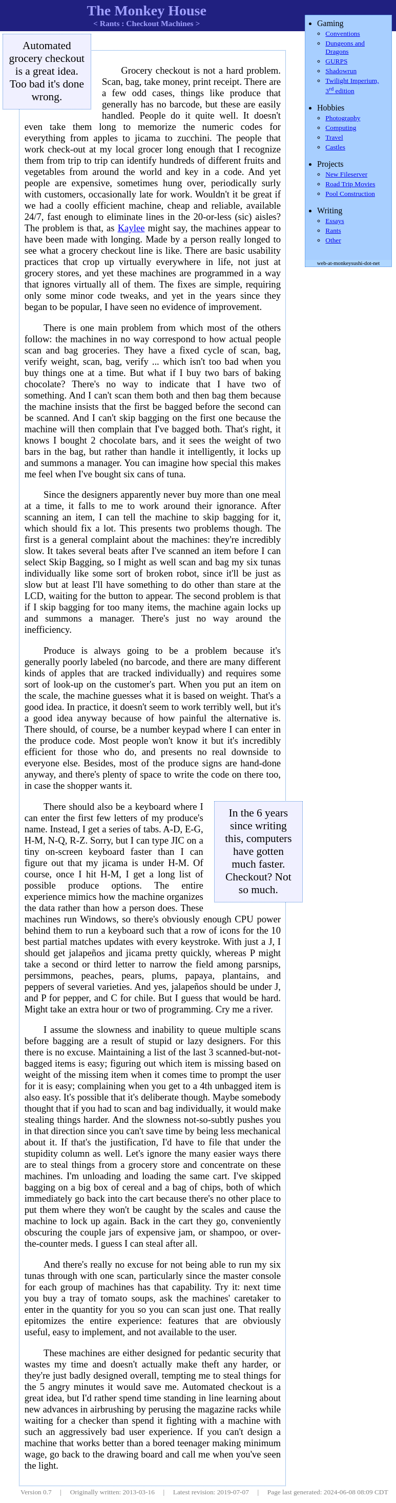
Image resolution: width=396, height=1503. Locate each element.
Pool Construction (350, 193)
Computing (340, 127)
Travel (334, 137)
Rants (333, 230)
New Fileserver (346, 174)
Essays (334, 221)
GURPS (336, 61)
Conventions (342, 33)
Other (333, 240)
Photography (342, 118)
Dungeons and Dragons (345, 47)
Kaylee (131, 228)
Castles (335, 147)
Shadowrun (341, 71)
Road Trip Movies (350, 184)
